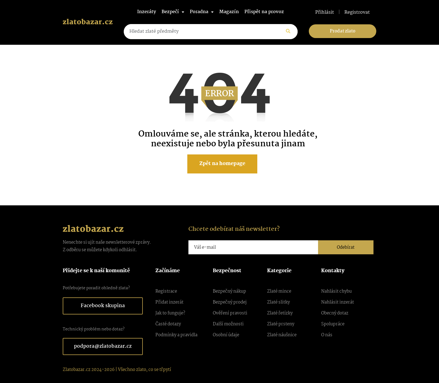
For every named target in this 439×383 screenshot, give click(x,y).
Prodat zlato (342, 31)
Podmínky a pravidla (176, 335)
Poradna (202, 12)
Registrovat (357, 12)
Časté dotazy (168, 324)
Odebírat (345, 247)
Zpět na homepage (222, 164)
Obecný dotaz (334, 313)
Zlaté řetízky (280, 313)
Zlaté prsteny (280, 324)
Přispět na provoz (264, 12)
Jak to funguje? (170, 313)
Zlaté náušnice (281, 335)
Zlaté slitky (278, 302)
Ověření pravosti (230, 313)
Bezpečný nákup (229, 291)
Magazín (229, 12)
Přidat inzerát (169, 302)
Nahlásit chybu (336, 291)
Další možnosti (228, 324)
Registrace (166, 291)
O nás (326, 335)
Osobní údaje (226, 335)
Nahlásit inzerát (337, 302)
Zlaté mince (279, 291)
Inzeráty (146, 12)
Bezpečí (173, 12)
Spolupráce (332, 324)
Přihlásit (324, 12)
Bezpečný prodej (230, 302)
